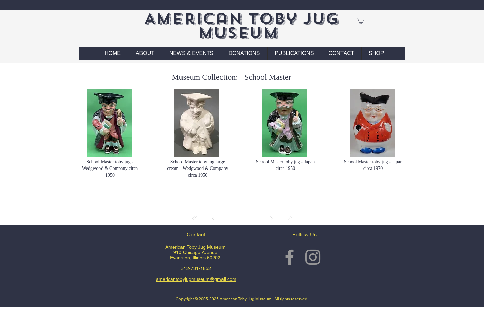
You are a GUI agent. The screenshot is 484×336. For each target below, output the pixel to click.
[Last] (290, 218)
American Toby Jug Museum (241, 25)
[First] (194, 218)
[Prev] (213, 218)
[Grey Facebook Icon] (289, 257)
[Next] (271, 218)
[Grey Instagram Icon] (312, 257)
